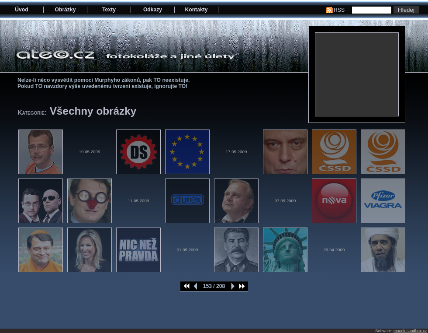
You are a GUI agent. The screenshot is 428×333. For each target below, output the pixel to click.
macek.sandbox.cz (410, 331)
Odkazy (152, 10)
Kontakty (196, 10)
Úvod (21, 10)
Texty (109, 10)
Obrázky (65, 10)
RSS (339, 10)
